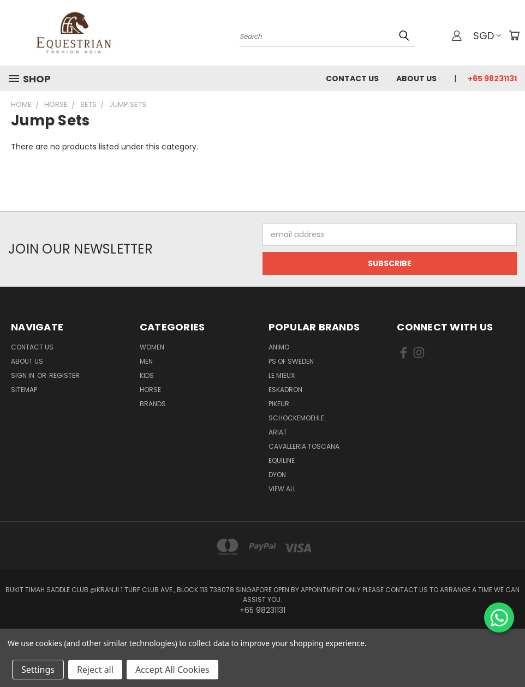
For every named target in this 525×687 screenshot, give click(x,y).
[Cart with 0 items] (514, 35)
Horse (150, 389)
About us (416, 78)
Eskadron (285, 389)
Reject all (95, 670)
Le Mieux (282, 375)
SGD (487, 36)
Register (64, 375)
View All (282, 488)
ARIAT (278, 432)
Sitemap (24, 389)
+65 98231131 (492, 78)
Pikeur (279, 403)
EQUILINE (282, 460)
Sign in (23, 375)
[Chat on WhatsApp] (499, 617)
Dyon (277, 474)
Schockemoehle (296, 418)
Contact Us (352, 78)
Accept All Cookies (172, 670)
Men (146, 361)
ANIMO (279, 347)
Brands (153, 403)
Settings (38, 670)
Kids (147, 375)
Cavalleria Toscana (304, 446)
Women (152, 347)
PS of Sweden (291, 361)
